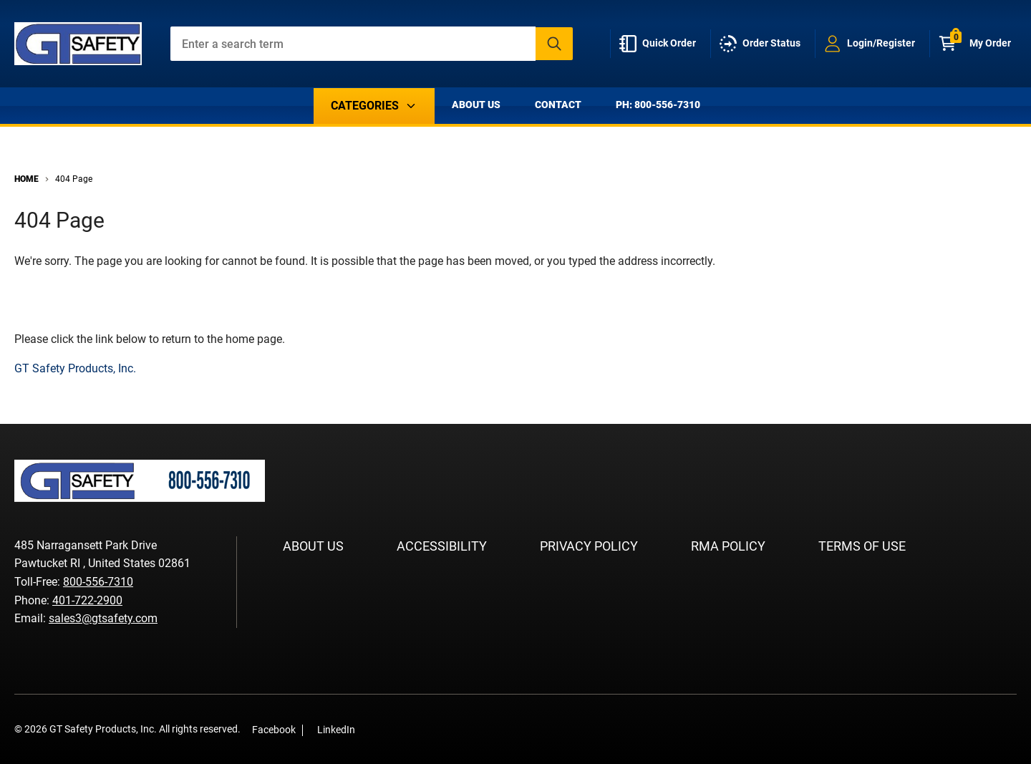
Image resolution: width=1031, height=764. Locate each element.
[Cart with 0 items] (978, 43)
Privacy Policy (589, 545)
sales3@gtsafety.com (103, 618)
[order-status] (763, 43)
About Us (476, 104)
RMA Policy (728, 545)
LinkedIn (336, 729)
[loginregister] (872, 43)
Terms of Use (862, 545)
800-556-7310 (98, 582)
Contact (558, 104)
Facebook (274, 729)
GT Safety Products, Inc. (75, 368)
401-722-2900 (87, 600)
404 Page (73, 179)
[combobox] (371, 43)
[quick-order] (660, 43)
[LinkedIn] (395, 729)
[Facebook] (374, 729)
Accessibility (442, 545)
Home (26, 179)
